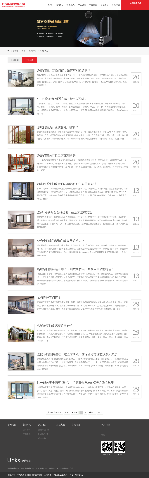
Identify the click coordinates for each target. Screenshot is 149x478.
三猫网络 (47, 475)
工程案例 (93, 5)
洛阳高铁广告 (41, 469)
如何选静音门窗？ (49, 297)
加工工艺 (42, 438)
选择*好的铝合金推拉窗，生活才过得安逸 (64, 212)
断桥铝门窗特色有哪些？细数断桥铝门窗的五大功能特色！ (75, 269)
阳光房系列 (43, 434)
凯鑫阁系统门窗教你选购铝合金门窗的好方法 (66, 184)
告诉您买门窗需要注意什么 (55, 326)
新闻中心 (70, 5)
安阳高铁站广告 (66, 469)
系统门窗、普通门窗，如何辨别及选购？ (64, 70)
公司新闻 (15, 60)
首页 (50, 5)
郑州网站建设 (13, 469)
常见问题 (104, 5)
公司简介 (59, 5)
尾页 (100, 413)
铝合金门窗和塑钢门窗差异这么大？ (61, 240)
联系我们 (116, 5)
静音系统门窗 (44, 430)
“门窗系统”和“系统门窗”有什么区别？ (62, 99)
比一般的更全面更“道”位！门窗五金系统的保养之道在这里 (75, 382)
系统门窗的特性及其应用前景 (56, 155)
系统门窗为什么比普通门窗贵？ (58, 127)
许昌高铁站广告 (27, 469)
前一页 (74, 413)
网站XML (79, 475)
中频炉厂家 (53, 469)
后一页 (92, 413)
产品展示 (82, 5)
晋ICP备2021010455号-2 (63, 475)
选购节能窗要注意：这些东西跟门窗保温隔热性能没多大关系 (77, 354)
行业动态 (44, 51)
